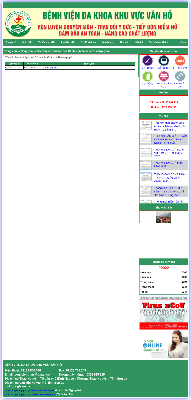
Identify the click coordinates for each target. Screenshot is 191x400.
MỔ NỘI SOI (163, 66)
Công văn (27, 51)
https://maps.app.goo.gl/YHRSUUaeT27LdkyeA (29, 390)
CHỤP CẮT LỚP (180, 84)
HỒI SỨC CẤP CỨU (163, 84)
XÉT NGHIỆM (180, 66)
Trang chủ (10, 51)
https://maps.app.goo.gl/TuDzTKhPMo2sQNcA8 (30, 394)
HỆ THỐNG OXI (147, 84)
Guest (183, 42)
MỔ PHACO (147, 66)
